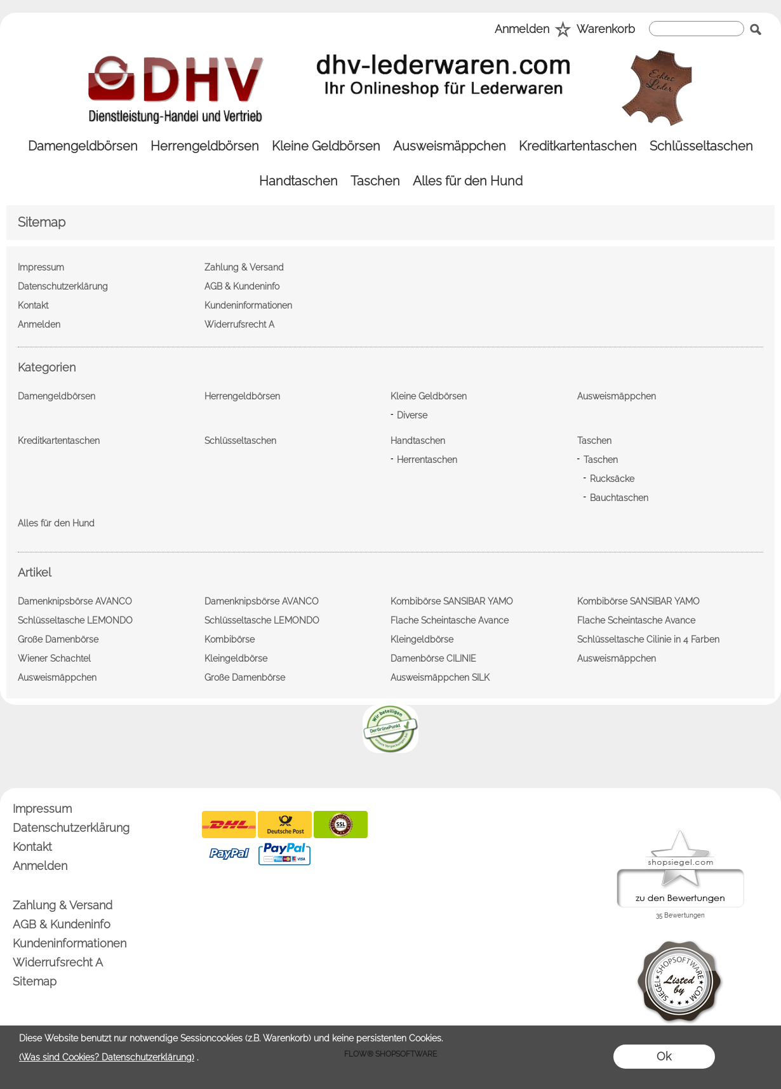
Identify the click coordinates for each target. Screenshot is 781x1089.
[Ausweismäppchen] (449, 146)
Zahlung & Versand (62, 905)
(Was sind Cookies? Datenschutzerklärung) (106, 1057)
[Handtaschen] (298, 181)
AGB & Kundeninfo (61, 924)
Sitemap (35, 981)
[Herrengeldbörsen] (204, 146)
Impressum (42, 808)
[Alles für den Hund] (467, 181)
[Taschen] (375, 181)
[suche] (696, 28)
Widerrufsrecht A (58, 962)
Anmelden (522, 29)
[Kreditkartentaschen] (577, 146)
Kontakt (32, 846)
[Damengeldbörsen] (83, 146)
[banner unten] (390, 710)
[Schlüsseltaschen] (701, 146)
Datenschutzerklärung (71, 827)
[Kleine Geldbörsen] (326, 146)
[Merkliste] (563, 30)
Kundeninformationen (69, 943)
